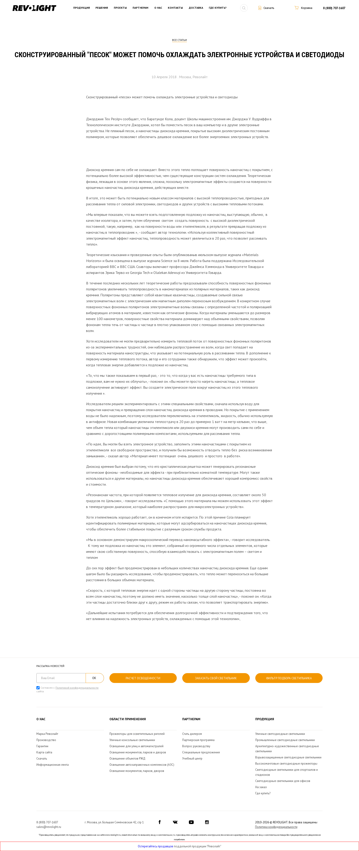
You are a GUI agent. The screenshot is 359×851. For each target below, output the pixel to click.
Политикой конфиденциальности (76, 687)
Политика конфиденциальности (276, 827)
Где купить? (217, 7)
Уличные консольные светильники (132, 740)
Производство (46, 740)
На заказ (261, 787)
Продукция (81, 7)
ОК (94, 678)
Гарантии (42, 746)
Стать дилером (192, 734)
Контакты (175, 7)
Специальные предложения (201, 752)
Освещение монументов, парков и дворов (137, 752)
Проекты (120, 7)
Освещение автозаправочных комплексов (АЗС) (141, 765)
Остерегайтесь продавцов (155, 846)
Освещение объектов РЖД (127, 758)
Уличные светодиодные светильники (280, 734)
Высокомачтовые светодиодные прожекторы (286, 763)
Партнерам (140, 7)
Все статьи (179, 40)
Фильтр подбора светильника (289, 678)
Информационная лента (52, 765)
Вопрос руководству (196, 746)
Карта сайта (44, 752)
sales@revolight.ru (48, 827)
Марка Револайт (47, 734)
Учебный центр (192, 758)
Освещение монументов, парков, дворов (136, 771)
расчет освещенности (143, 678)
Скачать (41, 758)
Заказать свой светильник (216, 678)
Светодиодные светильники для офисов (282, 781)
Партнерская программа (198, 740)
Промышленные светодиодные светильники (285, 740)
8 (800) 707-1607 (334, 8)
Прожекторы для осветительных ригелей (137, 734)
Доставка (196, 7)
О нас (158, 7)
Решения (101, 7)
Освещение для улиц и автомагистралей (136, 746)
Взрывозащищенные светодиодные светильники (288, 757)
